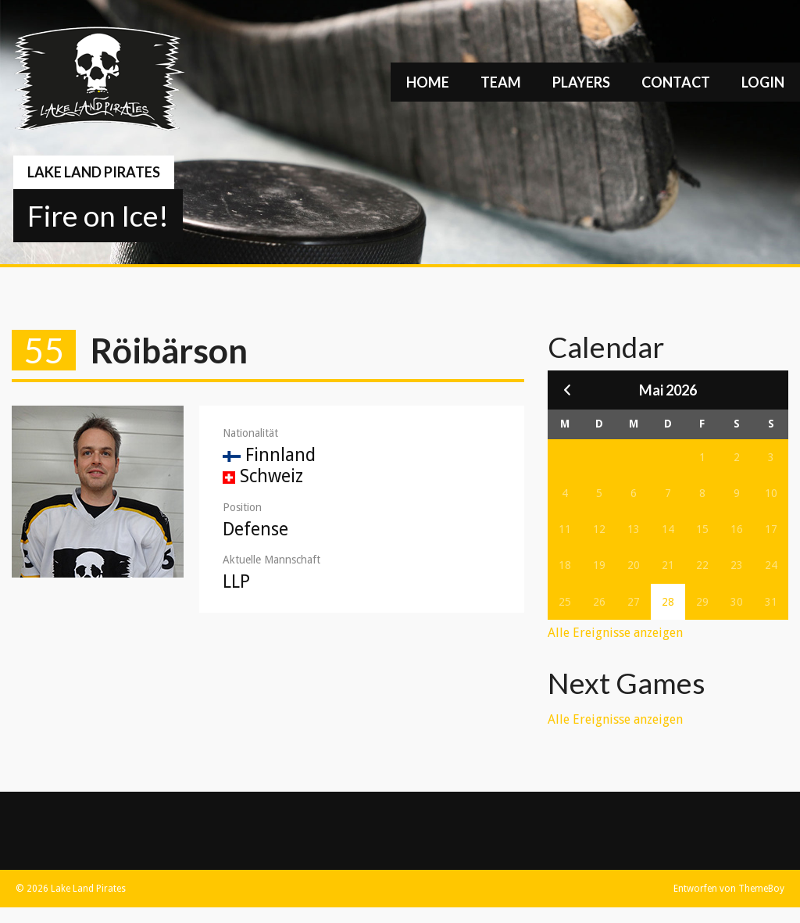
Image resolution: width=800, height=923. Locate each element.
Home (427, 82)
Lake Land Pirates (93, 172)
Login (762, 82)
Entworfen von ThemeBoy (728, 888)
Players (581, 82)
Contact (675, 82)
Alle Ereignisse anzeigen (615, 632)
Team (500, 82)
